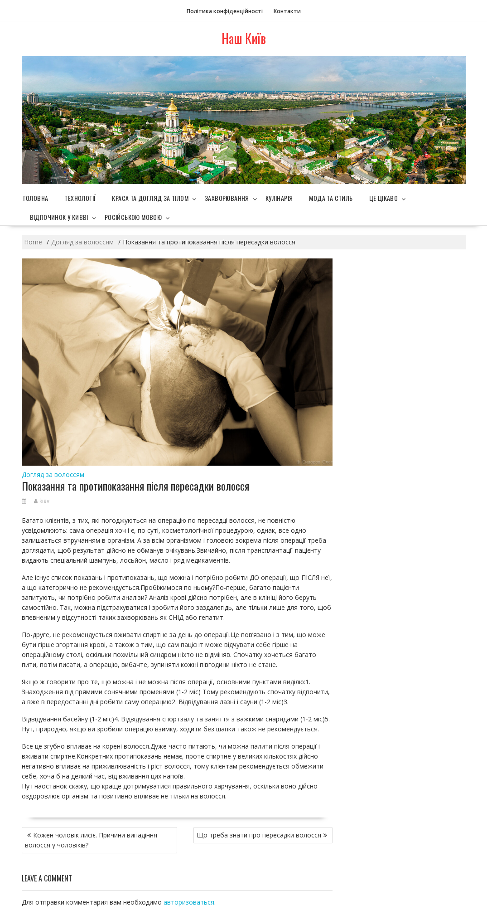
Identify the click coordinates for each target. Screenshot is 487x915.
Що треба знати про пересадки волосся (259, 835)
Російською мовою (133, 217)
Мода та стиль (330, 198)
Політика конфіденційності (225, 11)
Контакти (287, 11)
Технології (80, 198)
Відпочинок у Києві (59, 217)
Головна (35, 198)
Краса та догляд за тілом (150, 198)
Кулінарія (279, 198)
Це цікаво (383, 198)
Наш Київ (244, 38)
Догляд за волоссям (53, 474)
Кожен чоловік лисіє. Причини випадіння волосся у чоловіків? (91, 840)
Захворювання (227, 198)
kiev (41, 501)
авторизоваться (189, 902)
